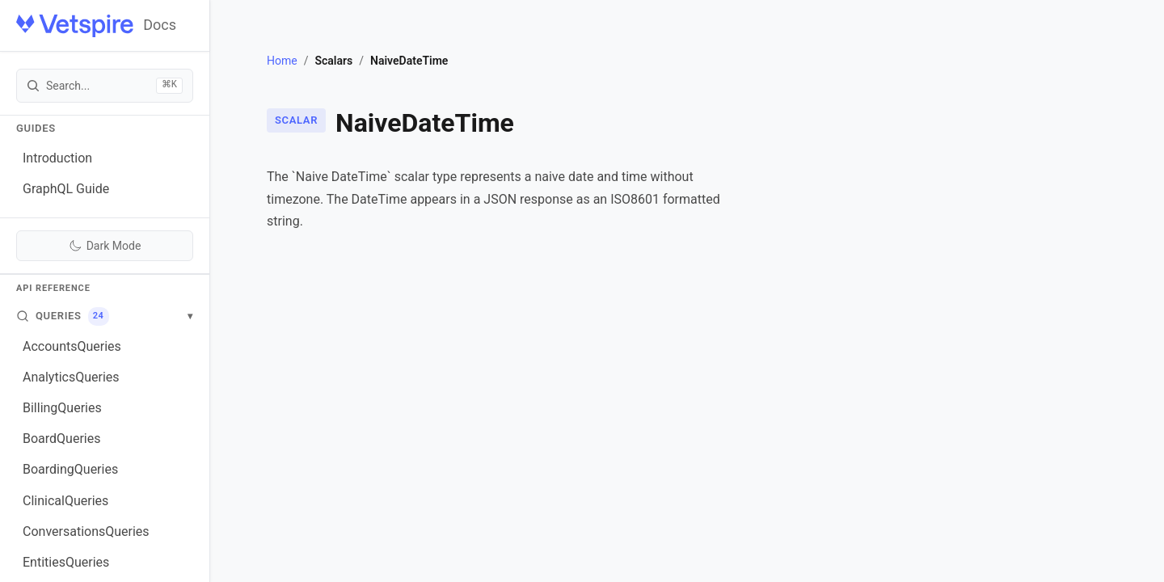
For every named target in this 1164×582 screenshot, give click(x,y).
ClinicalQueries (65, 500)
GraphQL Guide (66, 188)
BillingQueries (62, 407)
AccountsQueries (72, 346)
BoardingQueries (70, 469)
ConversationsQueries (86, 531)
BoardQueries (61, 438)
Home (282, 60)
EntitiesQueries (66, 562)
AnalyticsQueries (71, 377)
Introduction (57, 158)
